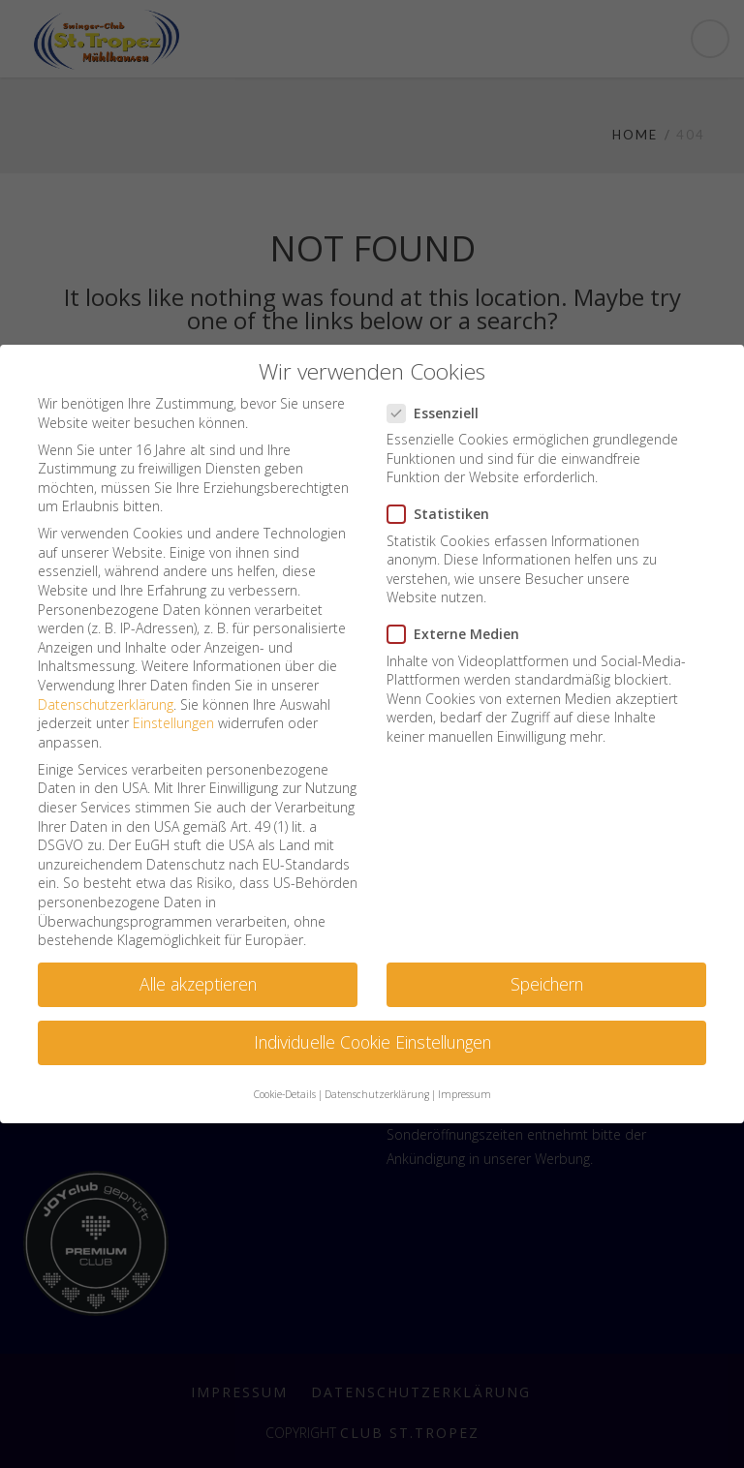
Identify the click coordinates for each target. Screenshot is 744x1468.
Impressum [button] (464, 1094)
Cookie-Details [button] (285, 1094)
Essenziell (439, 413)
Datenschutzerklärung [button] (377, 1094)
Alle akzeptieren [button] (198, 983)
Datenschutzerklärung (105, 704)
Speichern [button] (547, 983)
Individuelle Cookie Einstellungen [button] (372, 1042)
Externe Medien (459, 634)
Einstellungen (173, 723)
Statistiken (444, 514)
